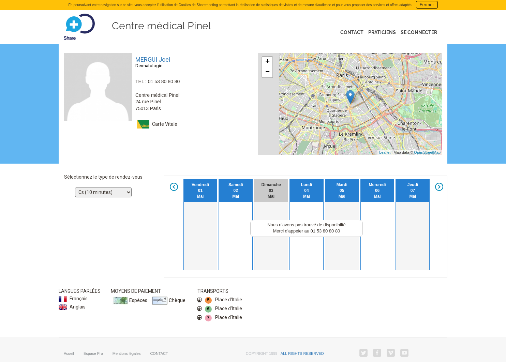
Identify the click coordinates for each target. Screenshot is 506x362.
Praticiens (382, 32)
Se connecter (419, 32)
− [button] (267, 72)
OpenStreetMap (427, 152)
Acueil (69, 352)
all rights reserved (302, 352)
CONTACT (159, 352)
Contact (351, 32)
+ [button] (267, 62)
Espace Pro (93, 352)
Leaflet (384, 152)
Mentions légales (127, 352)
